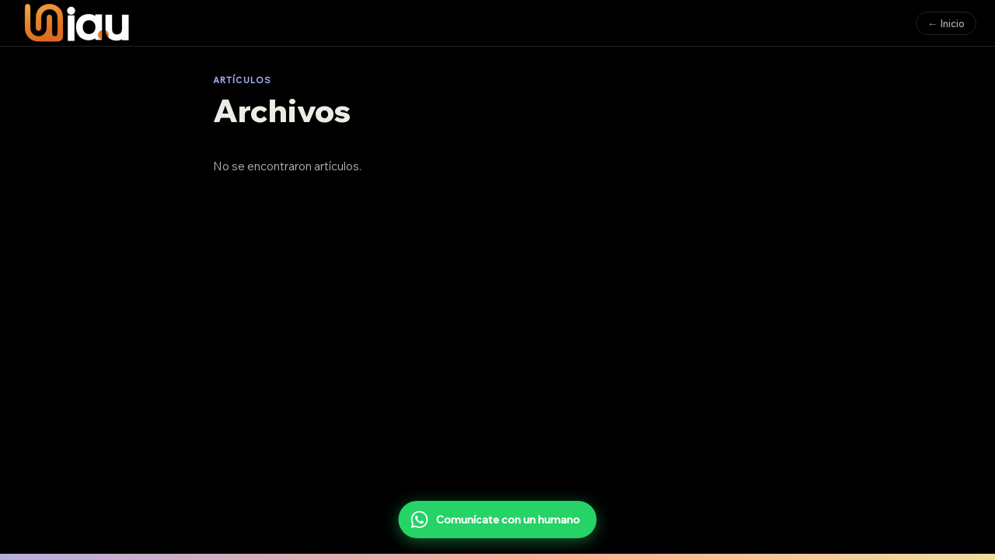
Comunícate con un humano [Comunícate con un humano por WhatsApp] (495, 519)
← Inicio (946, 23)
